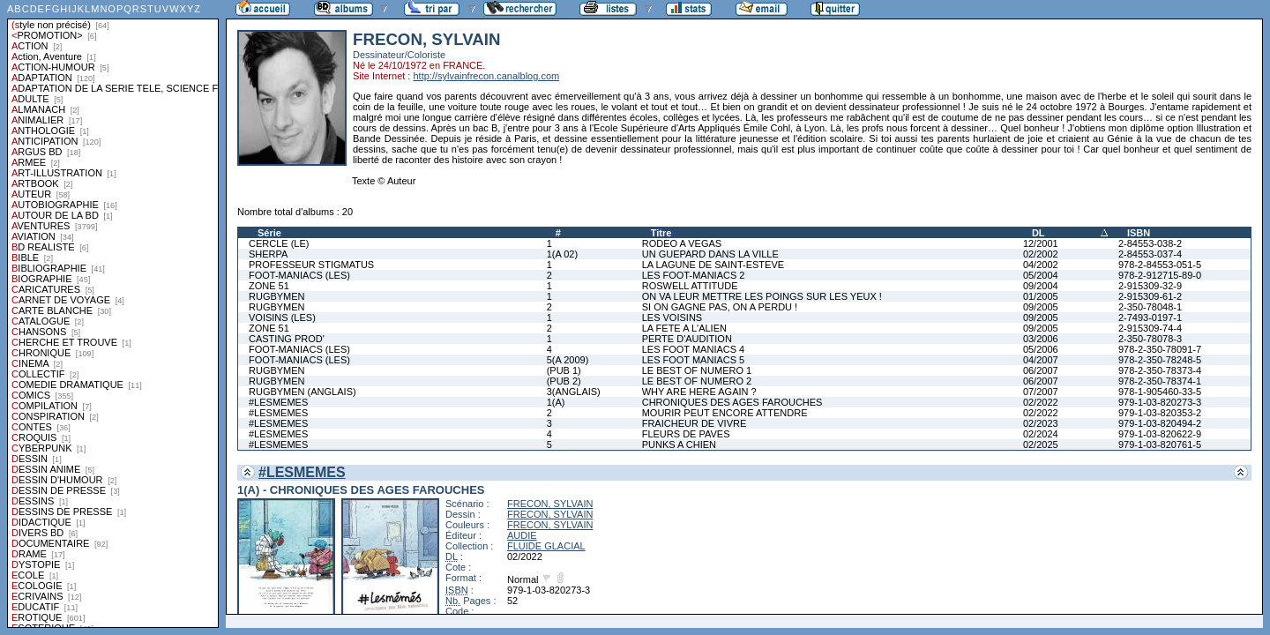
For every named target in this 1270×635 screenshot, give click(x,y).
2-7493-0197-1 (1150, 317)
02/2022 (1040, 402)
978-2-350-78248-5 (1159, 360)
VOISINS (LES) (282, 317)
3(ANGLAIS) (574, 391)
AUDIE (522, 535)
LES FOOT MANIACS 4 (693, 349)
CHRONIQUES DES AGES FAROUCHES (732, 402)
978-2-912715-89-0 (1159, 275)
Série (269, 233)
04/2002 (1040, 264)
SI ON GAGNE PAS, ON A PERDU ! (719, 307)
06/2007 (1040, 370)
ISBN (1138, 233)
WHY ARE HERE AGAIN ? (699, 391)
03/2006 (1040, 338)
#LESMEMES (278, 402)
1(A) (556, 402)
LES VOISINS (672, 317)
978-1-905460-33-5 (1159, 391)
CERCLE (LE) (279, 243)
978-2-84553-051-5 (1159, 264)
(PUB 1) (564, 370)
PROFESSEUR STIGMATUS (311, 264)
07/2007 (1040, 391)
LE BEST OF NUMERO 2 (697, 381)
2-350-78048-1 (1150, 307)
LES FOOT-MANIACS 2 (693, 275)
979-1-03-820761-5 (1159, 444)
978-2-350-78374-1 (1159, 381)
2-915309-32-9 (1150, 285)
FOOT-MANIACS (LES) (299, 275)
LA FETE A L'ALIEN (684, 328)
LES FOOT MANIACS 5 (693, 360)
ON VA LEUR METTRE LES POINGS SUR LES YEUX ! (762, 296)
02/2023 (1040, 423)
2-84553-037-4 (1150, 254)
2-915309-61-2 (1150, 296)
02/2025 (1040, 444)
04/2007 (1040, 360)
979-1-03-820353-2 (1159, 412)
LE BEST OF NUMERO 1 (697, 370)
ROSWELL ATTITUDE (690, 285)
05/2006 (1040, 349)
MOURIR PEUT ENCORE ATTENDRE (725, 412)
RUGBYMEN (277, 296)
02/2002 (1040, 254)
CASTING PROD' (287, 338)
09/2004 (1040, 285)
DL (1038, 233)
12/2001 (1040, 243)
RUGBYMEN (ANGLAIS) (302, 391)
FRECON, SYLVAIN (550, 503)
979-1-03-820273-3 (1159, 402)
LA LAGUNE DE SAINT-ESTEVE (713, 264)
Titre (661, 233)
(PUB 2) (564, 381)
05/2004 (1040, 275)
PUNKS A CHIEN (679, 444)
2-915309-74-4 (1150, 328)
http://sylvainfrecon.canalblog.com (486, 76)
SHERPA (268, 254)
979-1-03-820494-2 (1159, 423)
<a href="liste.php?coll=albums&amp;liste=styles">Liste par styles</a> (113, 314)
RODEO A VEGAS (681, 243)
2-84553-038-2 (1150, 243)
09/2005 (1040, 307)
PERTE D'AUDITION (687, 338)
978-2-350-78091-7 (1159, 349)
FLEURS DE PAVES (686, 434)
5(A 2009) (568, 360)
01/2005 (1040, 296)
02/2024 (1040, 434)
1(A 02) (562, 254)
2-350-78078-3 (1150, 338)
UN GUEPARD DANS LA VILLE (710, 254)
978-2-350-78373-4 (1159, 370)
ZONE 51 (269, 285)
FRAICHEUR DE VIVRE (694, 423)
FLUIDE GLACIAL (546, 546)
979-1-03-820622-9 (1159, 434)
